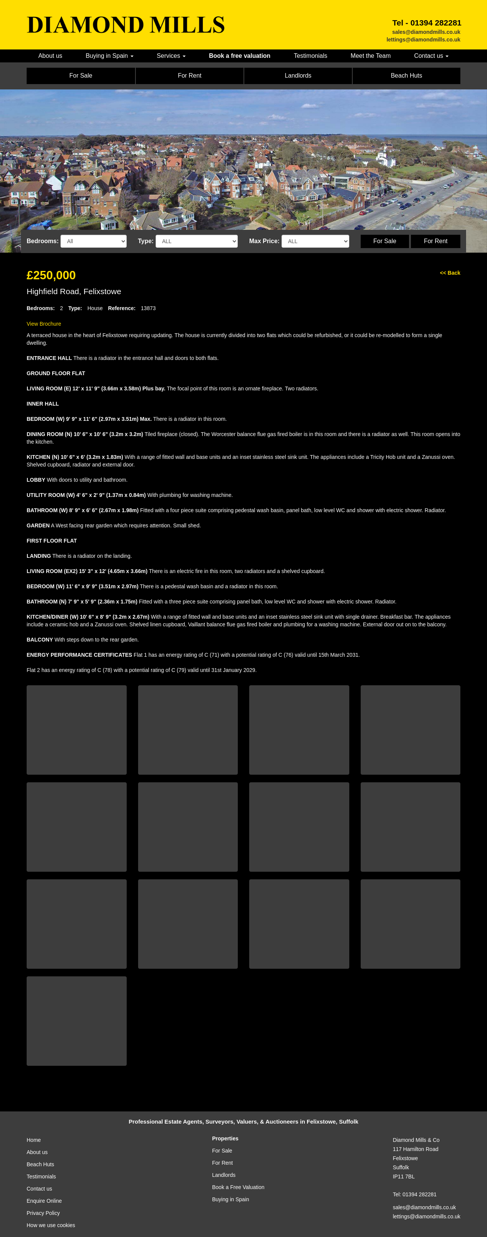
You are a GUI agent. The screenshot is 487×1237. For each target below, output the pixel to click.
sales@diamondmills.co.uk (426, 32)
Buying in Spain (230, 1199)
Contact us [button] (431, 56)
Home (34, 1140)
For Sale (384, 241)
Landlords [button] (298, 75)
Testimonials (310, 56)
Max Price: (264, 241)
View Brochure (44, 324)
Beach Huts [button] (406, 75)
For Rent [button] (189, 75)
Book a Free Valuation (238, 1187)
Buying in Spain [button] (110, 56)
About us (50, 56)
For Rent (435, 241)
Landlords (224, 1175)
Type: (146, 241)
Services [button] (171, 56)
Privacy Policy (43, 1213)
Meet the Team (371, 56)
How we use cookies (51, 1225)
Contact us (39, 1189)
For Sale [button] (80, 75)
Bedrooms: (43, 241)
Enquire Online (44, 1201)
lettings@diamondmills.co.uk (423, 40)
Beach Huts (40, 1164)
